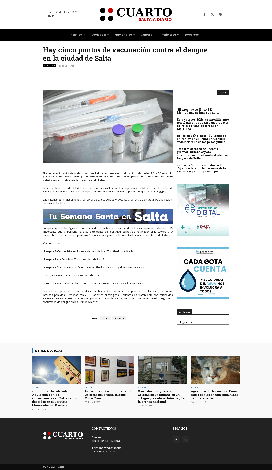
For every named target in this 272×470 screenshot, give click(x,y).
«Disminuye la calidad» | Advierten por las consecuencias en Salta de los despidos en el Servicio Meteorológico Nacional (54, 398)
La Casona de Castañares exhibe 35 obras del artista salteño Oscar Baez (109, 394)
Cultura (88, 387)
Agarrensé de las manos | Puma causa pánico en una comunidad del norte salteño (215, 394)
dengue (105, 318)
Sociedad (49, 65)
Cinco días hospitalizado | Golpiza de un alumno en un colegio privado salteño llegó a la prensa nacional (161, 396)
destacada (119, 318)
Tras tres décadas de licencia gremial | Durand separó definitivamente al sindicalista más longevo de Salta (203, 153)
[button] (221, 14)
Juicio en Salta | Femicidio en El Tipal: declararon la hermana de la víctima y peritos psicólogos (201, 168)
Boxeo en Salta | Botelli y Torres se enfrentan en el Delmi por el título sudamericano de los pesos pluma (201, 139)
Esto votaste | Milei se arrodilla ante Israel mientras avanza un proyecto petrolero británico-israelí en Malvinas (203, 124)
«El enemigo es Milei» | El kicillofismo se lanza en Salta (198, 111)
